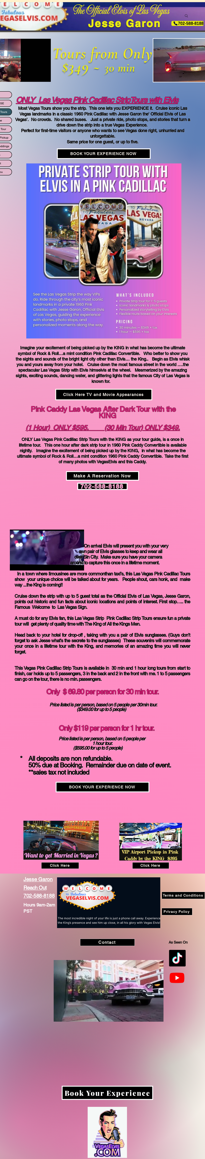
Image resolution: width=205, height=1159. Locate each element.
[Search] (186, 16)
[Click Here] (60, 865)
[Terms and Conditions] (183, 895)
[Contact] (107, 942)
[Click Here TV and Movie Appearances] (103, 394)
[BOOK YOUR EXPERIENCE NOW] (104, 153)
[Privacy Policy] (177, 911)
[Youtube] (177, 977)
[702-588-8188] (187, 23)
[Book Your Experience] (107, 1093)
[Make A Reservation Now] (102, 476)
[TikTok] (177, 958)
